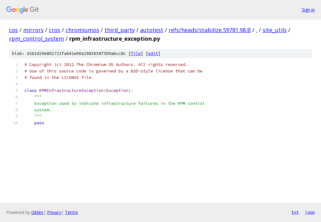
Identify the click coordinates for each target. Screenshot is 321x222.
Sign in (308, 10)
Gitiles (37, 212)
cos (13, 30)
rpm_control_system (36, 38)
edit (153, 53)
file (136, 53)
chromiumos (82, 30)
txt (295, 212)
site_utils (275, 30)
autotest (151, 30)
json (310, 212)
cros (54, 30)
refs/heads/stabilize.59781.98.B (210, 30)
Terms (71, 212)
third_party (120, 30)
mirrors (33, 30)
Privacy (54, 212)
